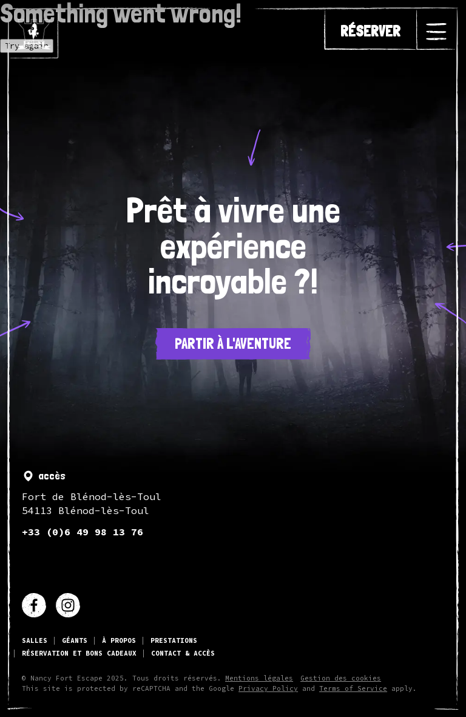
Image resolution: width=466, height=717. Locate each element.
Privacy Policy (268, 689)
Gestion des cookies (340, 678)
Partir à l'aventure (233, 343)
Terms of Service (353, 689)
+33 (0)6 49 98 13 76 (82, 532)
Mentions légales (259, 678)
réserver (370, 32)
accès (44, 476)
